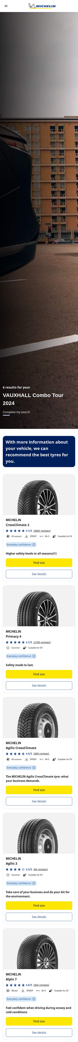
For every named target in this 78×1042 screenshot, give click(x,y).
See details (39, 574)
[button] (28, 530)
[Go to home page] (42, 6)
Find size (39, 563)
